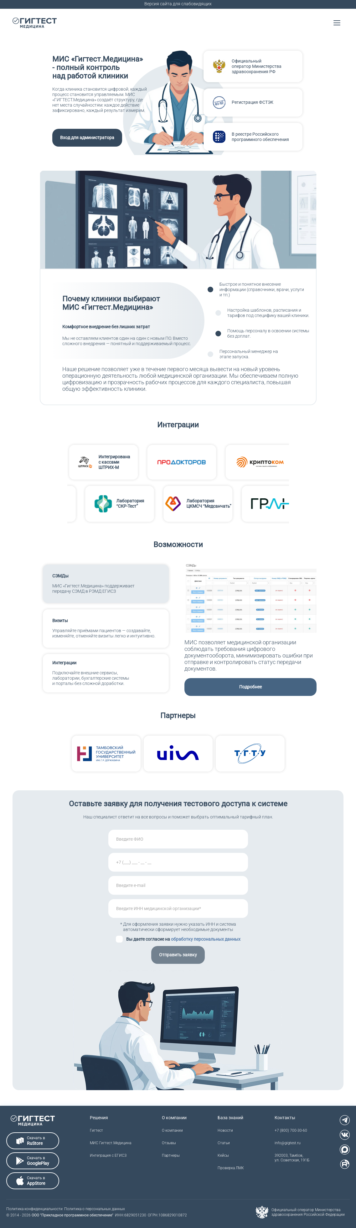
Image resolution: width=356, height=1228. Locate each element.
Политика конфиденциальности (34, 1209)
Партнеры (171, 1155)
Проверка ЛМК (231, 1168)
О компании (172, 1130)
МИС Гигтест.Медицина (110, 1143)
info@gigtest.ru (288, 1143)
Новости (225, 1130)
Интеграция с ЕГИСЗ (108, 1155)
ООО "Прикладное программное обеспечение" (72, 1215)
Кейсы (223, 1155)
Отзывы (169, 1143)
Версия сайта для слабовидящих (178, 3)
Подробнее (250, 686)
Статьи (224, 1143)
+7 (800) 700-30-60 (291, 1130)
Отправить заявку (178, 954)
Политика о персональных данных (94, 1209)
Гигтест (96, 1130)
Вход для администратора (87, 137)
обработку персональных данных (205, 939)
